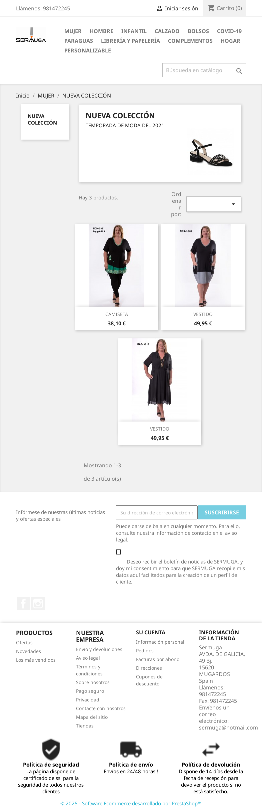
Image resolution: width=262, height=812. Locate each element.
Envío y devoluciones (99, 649)
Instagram (38, 603)
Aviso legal (88, 658)
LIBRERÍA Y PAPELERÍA (130, 40)
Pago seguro (90, 691)
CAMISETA (116, 314)
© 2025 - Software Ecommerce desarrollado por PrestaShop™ (131, 803)
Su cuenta (150, 632)
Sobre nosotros (93, 682)
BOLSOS (198, 31)
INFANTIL (134, 31)
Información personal (160, 642)
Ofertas (24, 642)
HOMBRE (101, 31)
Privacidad (87, 699)
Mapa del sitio (92, 717)
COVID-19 (229, 31)
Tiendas (85, 725)
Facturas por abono (157, 659)
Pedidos (145, 650)
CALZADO (167, 31)
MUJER (73, 31)
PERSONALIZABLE (87, 50)
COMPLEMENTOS (190, 40)
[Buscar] (204, 70)
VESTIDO (203, 314)
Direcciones (149, 668)
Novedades (28, 651)
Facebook (23, 603)
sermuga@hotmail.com (228, 727)
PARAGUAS (78, 40)
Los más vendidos (36, 660)
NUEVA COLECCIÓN (42, 119)
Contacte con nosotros (101, 708)
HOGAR (230, 40)
